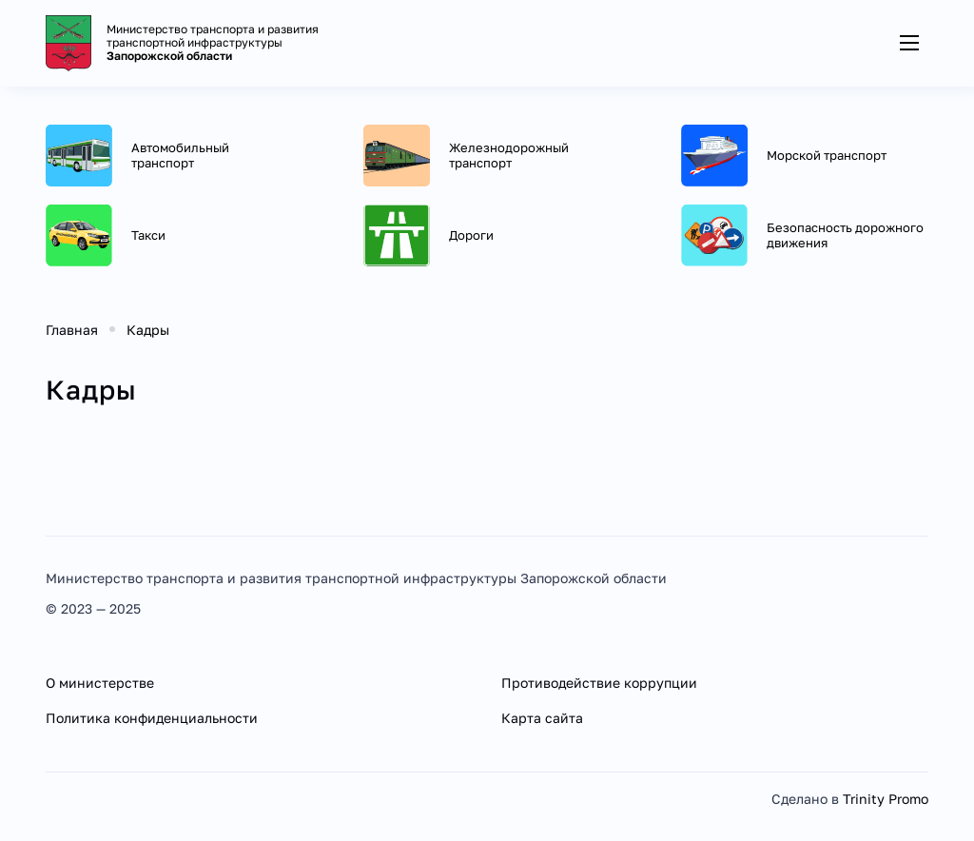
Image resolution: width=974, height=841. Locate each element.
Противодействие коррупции (599, 683)
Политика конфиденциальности (152, 718)
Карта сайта (542, 718)
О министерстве (100, 683)
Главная (72, 330)
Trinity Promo (885, 799)
